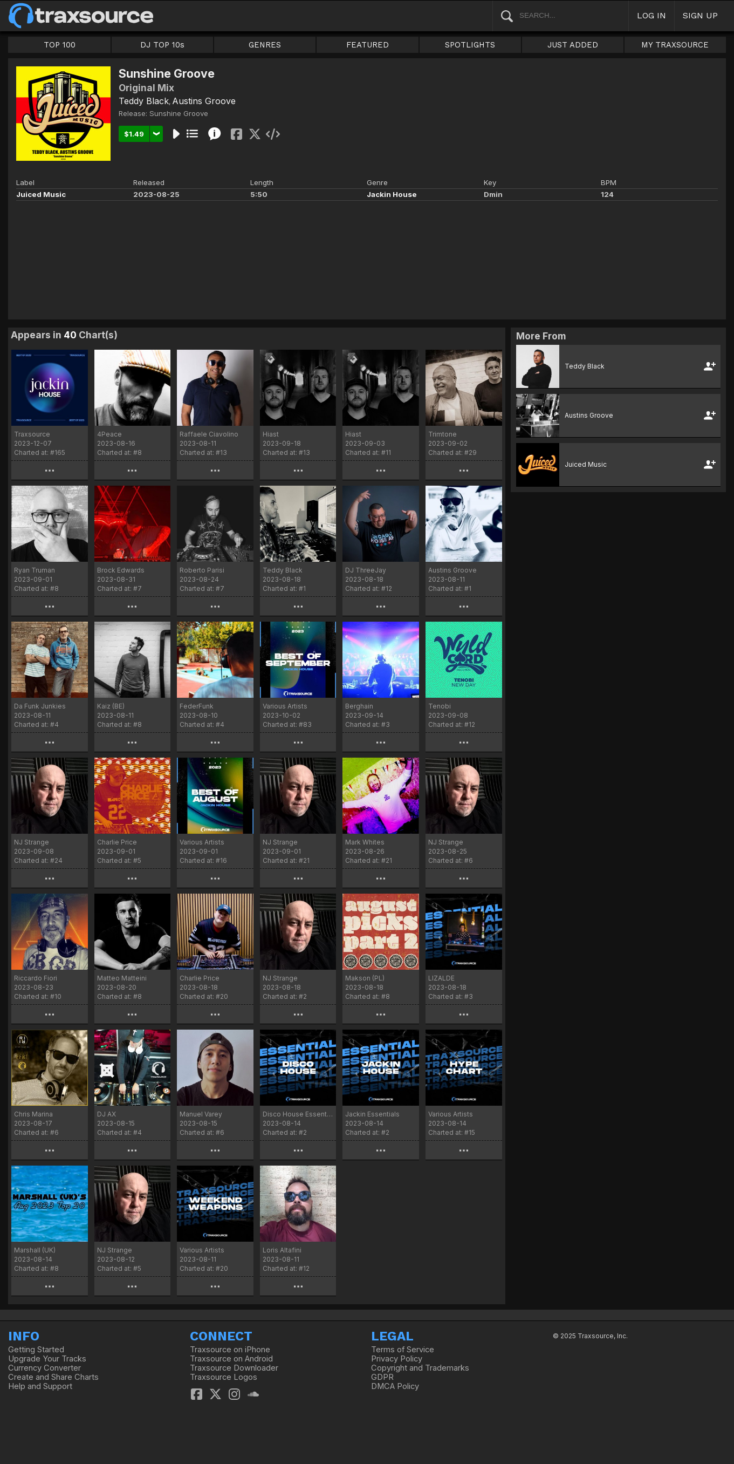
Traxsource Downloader (234, 1368)
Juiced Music (41, 194)
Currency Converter (44, 1368)
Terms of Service (402, 1349)
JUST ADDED (572, 45)
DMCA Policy (395, 1386)
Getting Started (36, 1349)
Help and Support (40, 1386)
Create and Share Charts (53, 1377)
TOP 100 (60, 45)
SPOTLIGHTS (470, 45)
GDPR (382, 1377)
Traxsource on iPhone (230, 1349)
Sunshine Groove (178, 113)
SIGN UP (700, 15)
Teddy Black (144, 101)
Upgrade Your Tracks (47, 1359)
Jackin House (392, 194)
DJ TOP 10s (162, 45)
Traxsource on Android (231, 1359)
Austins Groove (204, 101)
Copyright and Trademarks (420, 1368)
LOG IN (651, 15)
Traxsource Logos (223, 1377)
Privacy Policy (396, 1359)
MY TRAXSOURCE (675, 45)
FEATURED (367, 45)
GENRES (265, 45)
